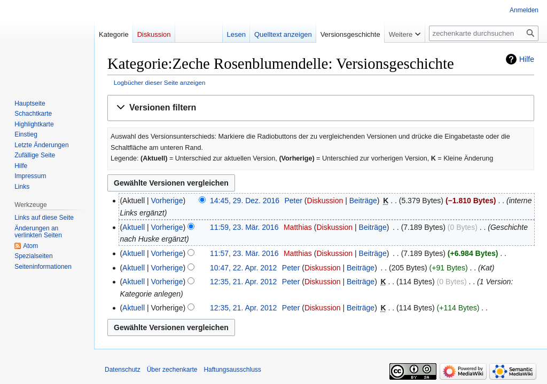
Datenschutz (122, 369)
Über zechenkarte (172, 369)
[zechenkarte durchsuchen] (483, 33)
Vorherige (167, 200)
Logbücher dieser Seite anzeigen (160, 82)
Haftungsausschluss (232, 369)
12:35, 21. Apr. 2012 (243, 281)
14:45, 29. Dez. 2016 (244, 200)
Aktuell (133, 227)
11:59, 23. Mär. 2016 (244, 227)
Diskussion (325, 200)
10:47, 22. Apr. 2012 (243, 267)
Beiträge (363, 200)
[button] (320, 108)
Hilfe (526, 59)
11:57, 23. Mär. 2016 (244, 253)
